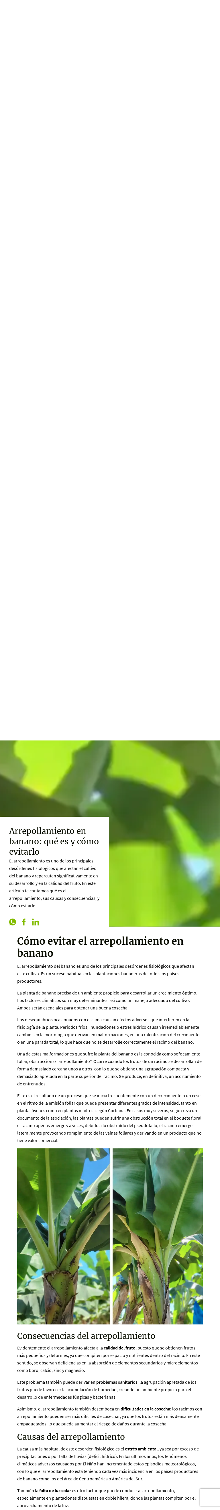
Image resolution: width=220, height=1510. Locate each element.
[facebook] (24, 923)
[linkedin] (35, 923)
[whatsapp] (12, 923)
